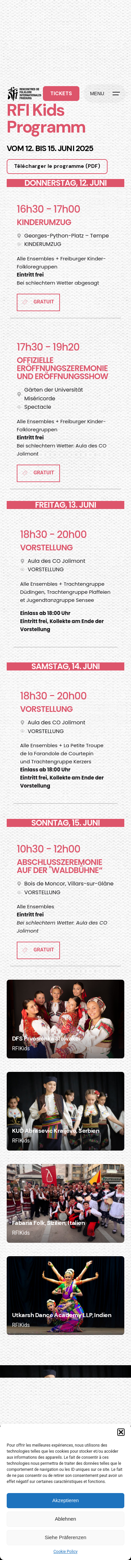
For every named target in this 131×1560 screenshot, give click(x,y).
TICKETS (61, 93)
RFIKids (21, 1049)
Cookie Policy (66, 1551)
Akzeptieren (65, 1500)
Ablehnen (65, 1519)
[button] (121, 1432)
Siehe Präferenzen (65, 1537)
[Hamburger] (104, 93)
